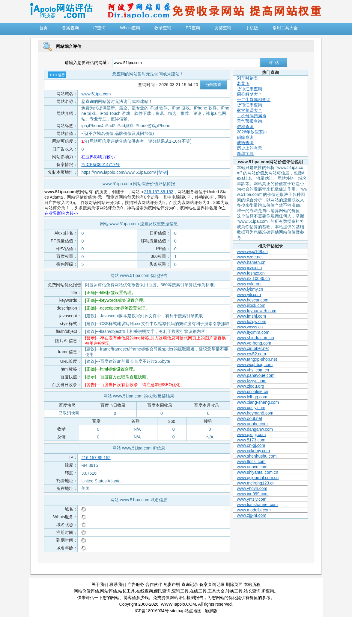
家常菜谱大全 (249, 110)
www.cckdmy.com (253, 450)
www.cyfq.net (249, 283)
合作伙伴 (153, 584)
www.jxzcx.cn (249, 267)
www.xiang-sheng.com (258, 402)
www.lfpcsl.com (251, 461)
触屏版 (211, 610)
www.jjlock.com (251, 305)
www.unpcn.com (252, 466)
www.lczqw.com (251, 321)
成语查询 (245, 142)
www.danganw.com (255, 429)
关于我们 (99, 584)
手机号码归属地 (251, 115)
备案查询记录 (212, 584)
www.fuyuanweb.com (256, 310)
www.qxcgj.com (251, 434)
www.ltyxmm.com (253, 332)
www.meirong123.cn (256, 483)
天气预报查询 (249, 121)
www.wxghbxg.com (255, 364)
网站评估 (108, 591)
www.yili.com (249, 294)
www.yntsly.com (252, 499)
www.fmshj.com (251, 316)
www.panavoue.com (255, 375)
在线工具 (198, 591)
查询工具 (180, 591)
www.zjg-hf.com (251, 515)
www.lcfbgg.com (252, 396)
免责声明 (171, 584)
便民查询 (162, 591)
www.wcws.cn (250, 327)
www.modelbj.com (254, 510)
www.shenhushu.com (256, 456)
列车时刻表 (247, 78)
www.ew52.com (251, 353)
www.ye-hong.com (254, 343)
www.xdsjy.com (251, 407)
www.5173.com (251, 440)
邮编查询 (245, 137)
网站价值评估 (86, 591)
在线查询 (144, 591)
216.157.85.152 (158, 191)
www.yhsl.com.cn (253, 370)
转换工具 (234, 591)
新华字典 (245, 153)
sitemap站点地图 (185, 610)
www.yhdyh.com (252, 488)
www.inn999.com (253, 493)
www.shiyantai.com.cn (257, 472)
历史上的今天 (249, 148)
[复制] (162, 172)
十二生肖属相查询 (253, 99)
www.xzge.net (250, 257)
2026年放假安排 (252, 132)
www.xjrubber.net (253, 348)
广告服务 (135, 584)
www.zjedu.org (250, 386)
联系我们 (117, 584)
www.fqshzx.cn (251, 273)
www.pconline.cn (252, 391)
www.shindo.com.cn (255, 337)
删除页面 (234, 584)
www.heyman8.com (255, 413)
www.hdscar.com (252, 300)
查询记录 (189, 584)
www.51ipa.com (96, 94)
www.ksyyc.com (252, 380)
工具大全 (216, 591)
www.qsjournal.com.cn (258, 477)
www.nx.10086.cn (253, 278)
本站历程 (252, 584)
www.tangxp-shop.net (257, 359)
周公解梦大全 (249, 94)
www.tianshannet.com (257, 504)
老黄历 (243, 83)
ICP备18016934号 (152, 610)
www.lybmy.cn (250, 289)
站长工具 (126, 591)
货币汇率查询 (249, 88)
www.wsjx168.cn (252, 251)
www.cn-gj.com (251, 445)
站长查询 (252, 591)
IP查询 (268, 591)
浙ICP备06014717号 (100, 164)
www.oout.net (249, 418)
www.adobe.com (252, 423)
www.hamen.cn (251, 262)
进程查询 (245, 126)
